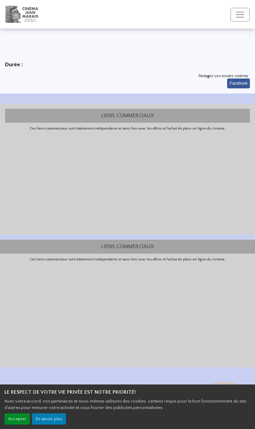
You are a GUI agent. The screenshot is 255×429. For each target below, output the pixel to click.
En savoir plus (49, 418)
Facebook (239, 83)
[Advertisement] (127, 181)
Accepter (17, 418)
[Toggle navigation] (240, 14)
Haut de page (225, 382)
